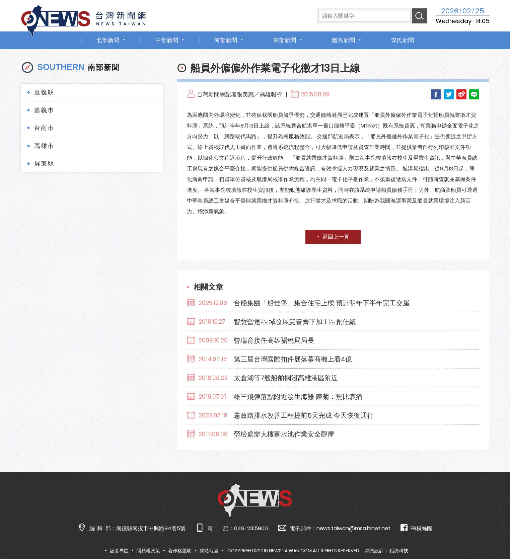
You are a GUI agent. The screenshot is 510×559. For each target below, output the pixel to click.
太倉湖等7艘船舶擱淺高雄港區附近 (286, 378)
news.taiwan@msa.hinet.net (353, 528)
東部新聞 (284, 40)
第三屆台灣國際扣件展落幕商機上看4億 (293, 359)
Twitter (449, 94)
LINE (474, 94)
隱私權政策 (148, 550)
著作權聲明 (180, 550)
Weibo (461, 94)
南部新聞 (225, 40)
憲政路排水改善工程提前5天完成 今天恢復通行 (304, 415)
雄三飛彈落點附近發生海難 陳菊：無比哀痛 (298, 396)
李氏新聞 (402, 40)
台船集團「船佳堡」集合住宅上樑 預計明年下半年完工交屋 (322, 303)
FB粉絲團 (416, 528)
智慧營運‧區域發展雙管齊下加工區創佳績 (295, 321)
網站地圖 (209, 550)
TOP (492, 534)
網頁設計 (374, 550)
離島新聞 (343, 40)
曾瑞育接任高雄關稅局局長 (274, 340)
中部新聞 (166, 40)
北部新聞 (107, 40)
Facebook (436, 94)
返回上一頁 (335, 237)
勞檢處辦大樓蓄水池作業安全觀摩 (284, 434)
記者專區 (119, 550)
